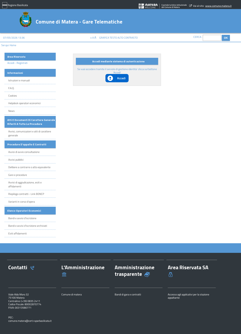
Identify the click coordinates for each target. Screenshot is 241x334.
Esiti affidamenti (17, 233)
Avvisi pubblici (16, 160)
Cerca (197, 37)
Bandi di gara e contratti (128, 294)
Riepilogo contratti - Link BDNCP (26, 194)
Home (13, 45)
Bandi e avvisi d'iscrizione (22, 218)
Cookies (12, 96)
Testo (113, 38)
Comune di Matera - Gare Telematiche (79, 21)
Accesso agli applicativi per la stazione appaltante (188, 296)
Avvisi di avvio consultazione (24, 152)
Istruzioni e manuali (19, 80)
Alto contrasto (127, 38)
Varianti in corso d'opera (21, 202)
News (11, 111)
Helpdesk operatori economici (24, 103)
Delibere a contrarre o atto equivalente (29, 167)
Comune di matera (71, 294)
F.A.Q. (11, 88)
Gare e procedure (17, 175)
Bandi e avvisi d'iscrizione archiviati (27, 226)
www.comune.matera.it (218, 6)
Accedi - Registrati (17, 63)
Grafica (104, 38)
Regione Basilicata (15, 5)
